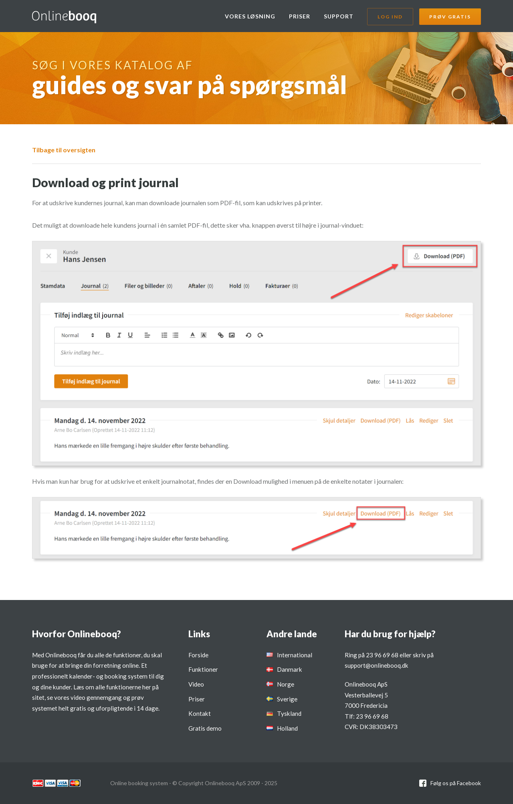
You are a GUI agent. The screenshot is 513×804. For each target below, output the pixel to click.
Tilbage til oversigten (63, 150)
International (294, 655)
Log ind (390, 17)
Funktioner (203, 669)
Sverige (287, 699)
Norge (285, 684)
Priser (299, 16)
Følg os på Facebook (455, 783)
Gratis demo (205, 728)
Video (196, 684)
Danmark (289, 669)
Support (338, 16)
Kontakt (199, 713)
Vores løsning (250, 16)
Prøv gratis (450, 17)
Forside (198, 655)
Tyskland (289, 713)
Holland (287, 728)
